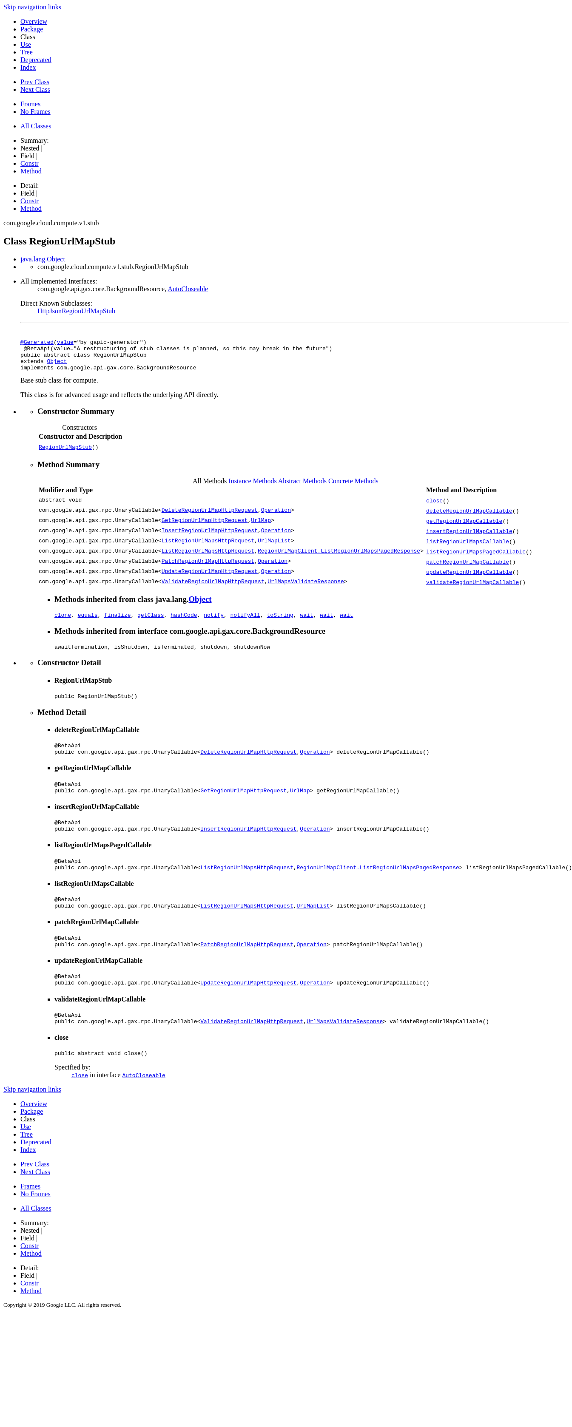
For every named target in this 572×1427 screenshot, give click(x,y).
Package (31, 29)
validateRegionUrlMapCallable (472, 588)
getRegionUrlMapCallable (464, 527)
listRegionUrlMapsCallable (467, 547)
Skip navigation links (32, 7)
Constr (29, 163)
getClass (150, 622)
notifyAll (245, 622)
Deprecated (35, 59)
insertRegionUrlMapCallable (469, 537)
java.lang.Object (42, 259)
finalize (117, 622)
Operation (276, 517)
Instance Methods (252, 487)
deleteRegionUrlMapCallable (469, 517)
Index (28, 67)
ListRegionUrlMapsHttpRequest (208, 547)
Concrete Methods (353, 487)
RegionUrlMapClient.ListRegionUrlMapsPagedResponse (339, 558)
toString (280, 622)
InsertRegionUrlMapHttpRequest (210, 537)
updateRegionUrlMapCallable (469, 578)
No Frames (35, 111)
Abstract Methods (302, 487)
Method (31, 171)
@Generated (37, 343)
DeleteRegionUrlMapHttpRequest (210, 517)
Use (25, 44)
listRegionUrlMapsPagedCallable (476, 558)
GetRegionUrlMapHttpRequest (205, 527)
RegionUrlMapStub (65, 453)
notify (214, 622)
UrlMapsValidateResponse (306, 588)
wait (306, 622)
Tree (26, 52)
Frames (30, 104)
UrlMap (261, 527)
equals (88, 622)
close (434, 507)
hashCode (184, 622)
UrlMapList (274, 547)
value (65, 343)
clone (62, 622)
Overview (33, 21)
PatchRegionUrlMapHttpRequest (208, 568)
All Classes (35, 126)
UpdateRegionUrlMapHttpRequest (210, 578)
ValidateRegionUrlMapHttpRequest (213, 588)
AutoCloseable (188, 288)
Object (57, 366)
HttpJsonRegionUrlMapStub (76, 311)
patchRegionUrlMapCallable (467, 568)
